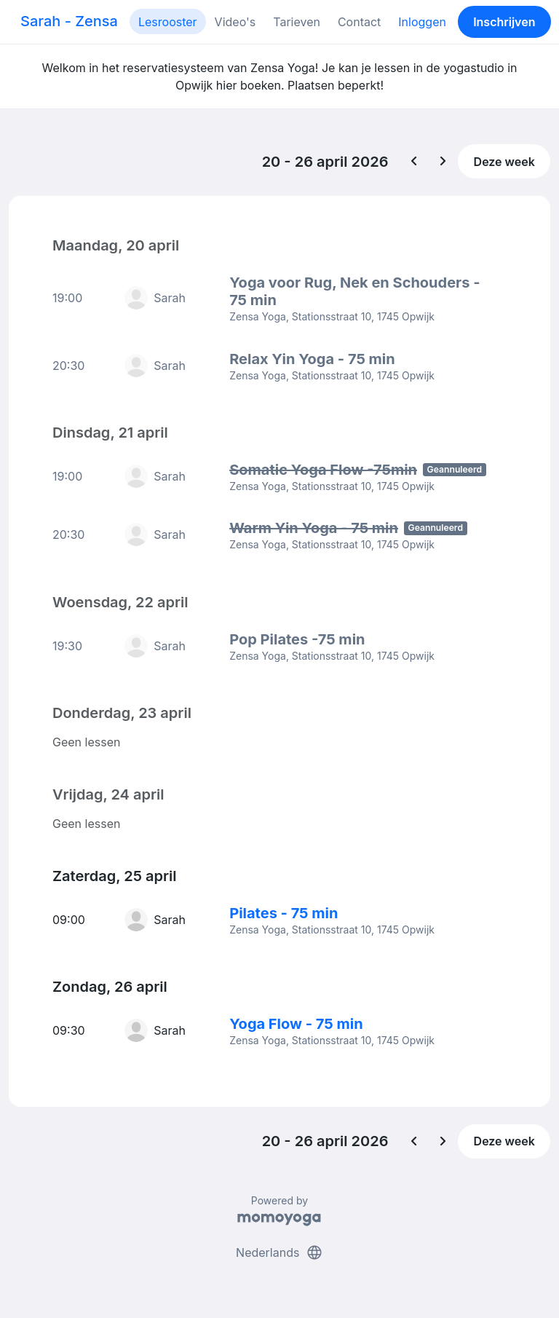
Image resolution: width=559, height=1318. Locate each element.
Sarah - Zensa (69, 21)
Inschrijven (504, 22)
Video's (235, 22)
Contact (359, 22)
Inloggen (422, 22)
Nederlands (279, 1251)
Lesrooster (167, 22)
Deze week (504, 161)
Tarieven (296, 22)
